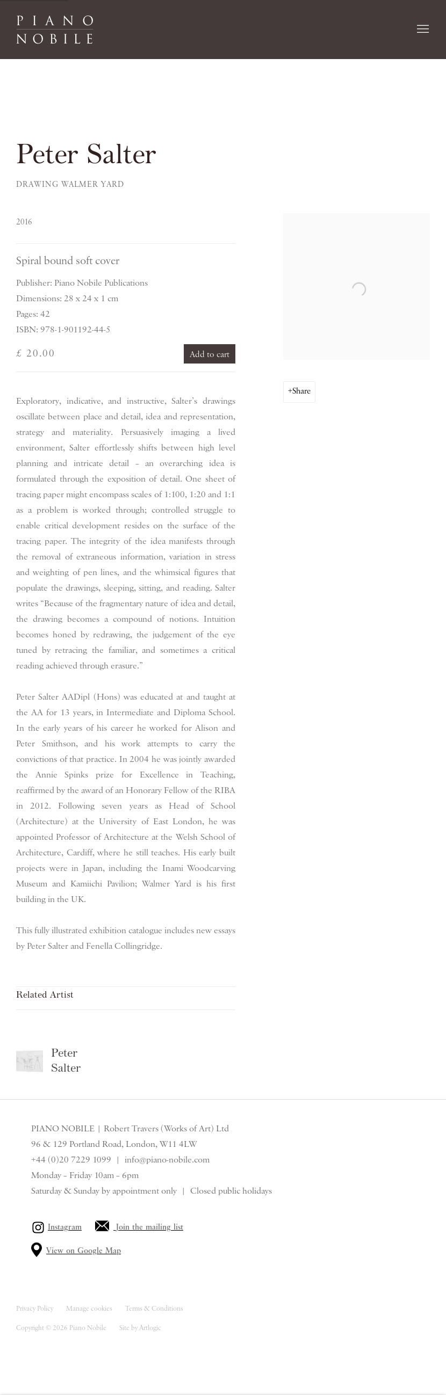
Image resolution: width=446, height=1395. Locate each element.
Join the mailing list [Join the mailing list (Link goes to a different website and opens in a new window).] (149, 1227)
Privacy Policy (34, 1308)
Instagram (65, 1227)
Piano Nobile (54, 29)
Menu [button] (422, 29)
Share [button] (301, 391)
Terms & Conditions (154, 1308)
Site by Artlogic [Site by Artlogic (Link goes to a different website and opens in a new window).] (140, 1328)
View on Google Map (83, 1251)
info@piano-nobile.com (167, 1160)
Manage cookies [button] (89, 1308)
